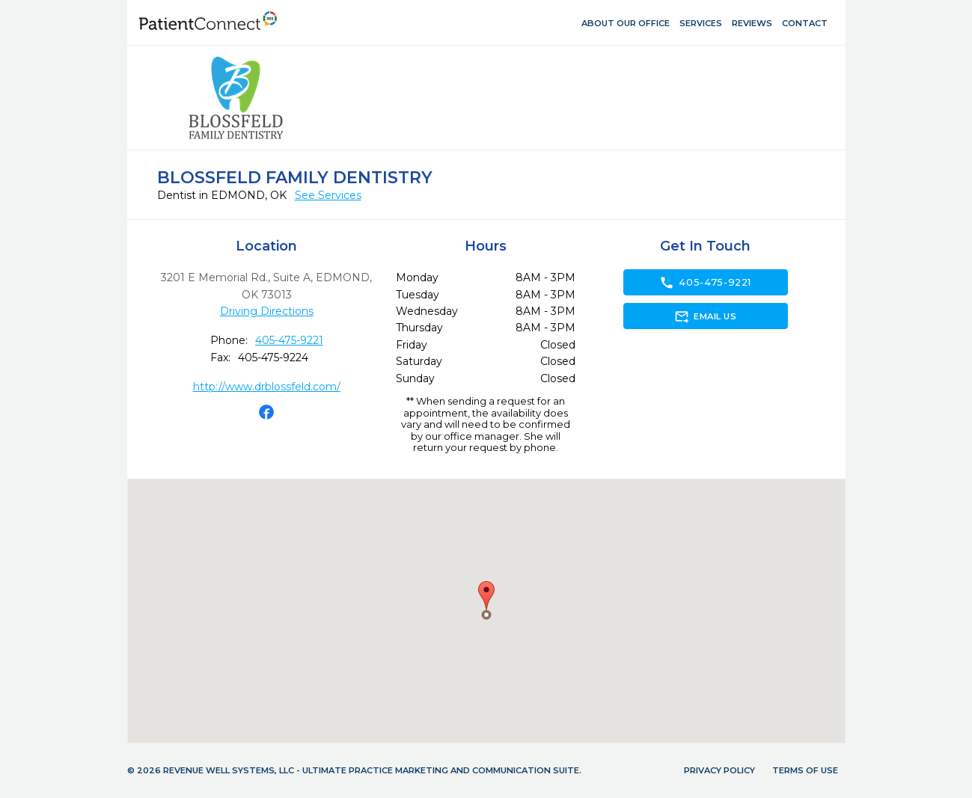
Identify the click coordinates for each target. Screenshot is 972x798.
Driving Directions (267, 311)
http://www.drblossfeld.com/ (266, 386)
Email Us (705, 316)
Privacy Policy (719, 770)
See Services (328, 195)
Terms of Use (805, 770)
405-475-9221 (289, 340)
